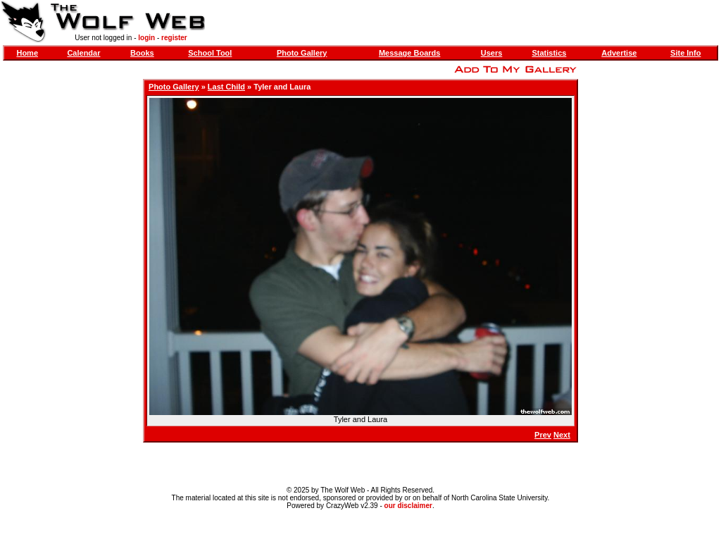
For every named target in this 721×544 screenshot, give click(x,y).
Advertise (619, 53)
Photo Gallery (302, 53)
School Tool (210, 53)
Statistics (549, 53)
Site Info (685, 53)
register (174, 38)
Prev (542, 435)
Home (27, 53)
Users (492, 53)
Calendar (83, 53)
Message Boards (409, 53)
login (146, 38)
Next (561, 435)
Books (142, 53)
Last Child (226, 86)
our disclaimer (408, 505)
